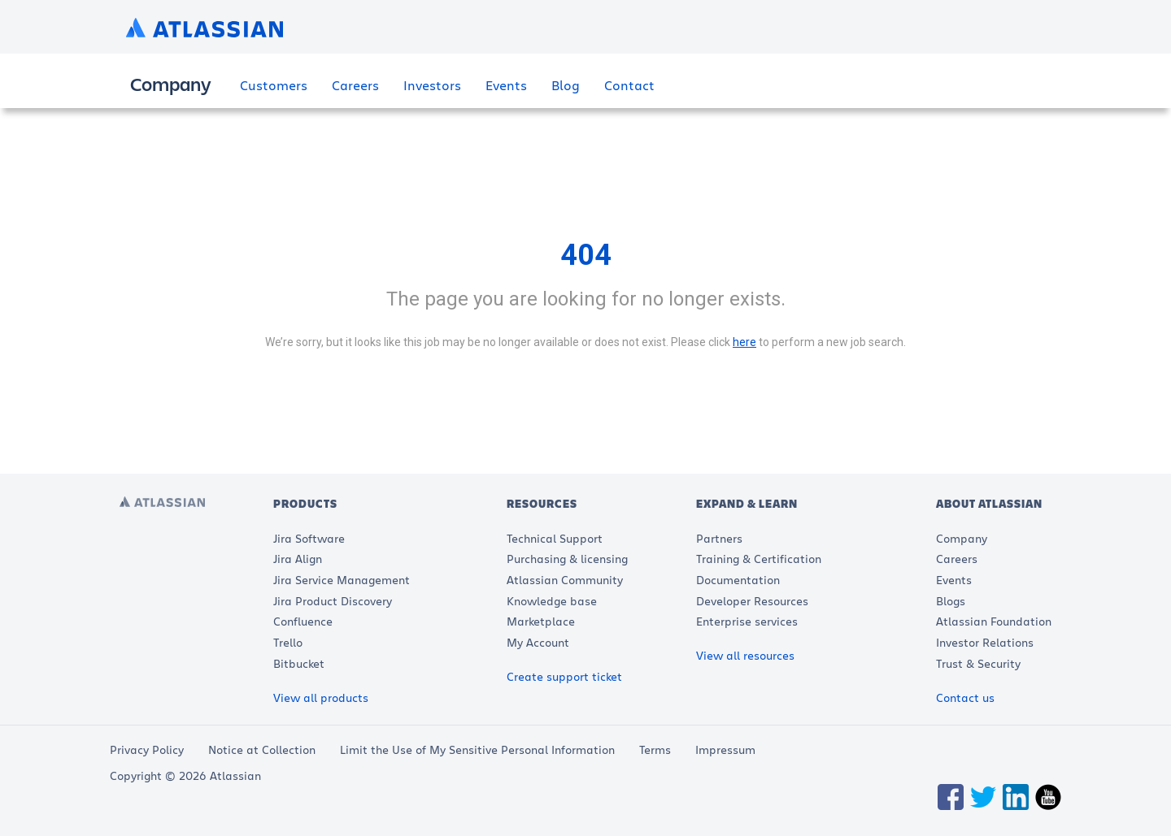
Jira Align (297, 558)
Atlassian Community (565, 579)
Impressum (725, 749)
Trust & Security (978, 663)
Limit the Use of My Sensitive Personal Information (477, 749)
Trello (288, 642)
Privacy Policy (147, 749)
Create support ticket (564, 676)
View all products (320, 697)
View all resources (745, 655)
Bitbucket (298, 663)
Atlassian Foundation (993, 621)
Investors (432, 84)
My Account (538, 642)
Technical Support (555, 538)
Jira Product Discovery (332, 601)
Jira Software (309, 538)
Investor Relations (985, 642)
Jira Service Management (341, 579)
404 (586, 255)
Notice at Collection (262, 749)
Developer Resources (752, 601)
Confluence (303, 621)
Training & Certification (758, 558)
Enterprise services (747, 621)
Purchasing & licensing (567, 558)
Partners (719, 538)
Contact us (965, 697)
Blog (565, 84)
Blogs (950, 601)
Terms (655, 749)
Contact (629, 84)
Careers (355, 84)
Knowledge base (552, 601)
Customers (273, 84)
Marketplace (541, 621)
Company (961, 538)
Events (506, 84)
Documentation (738, 579)
